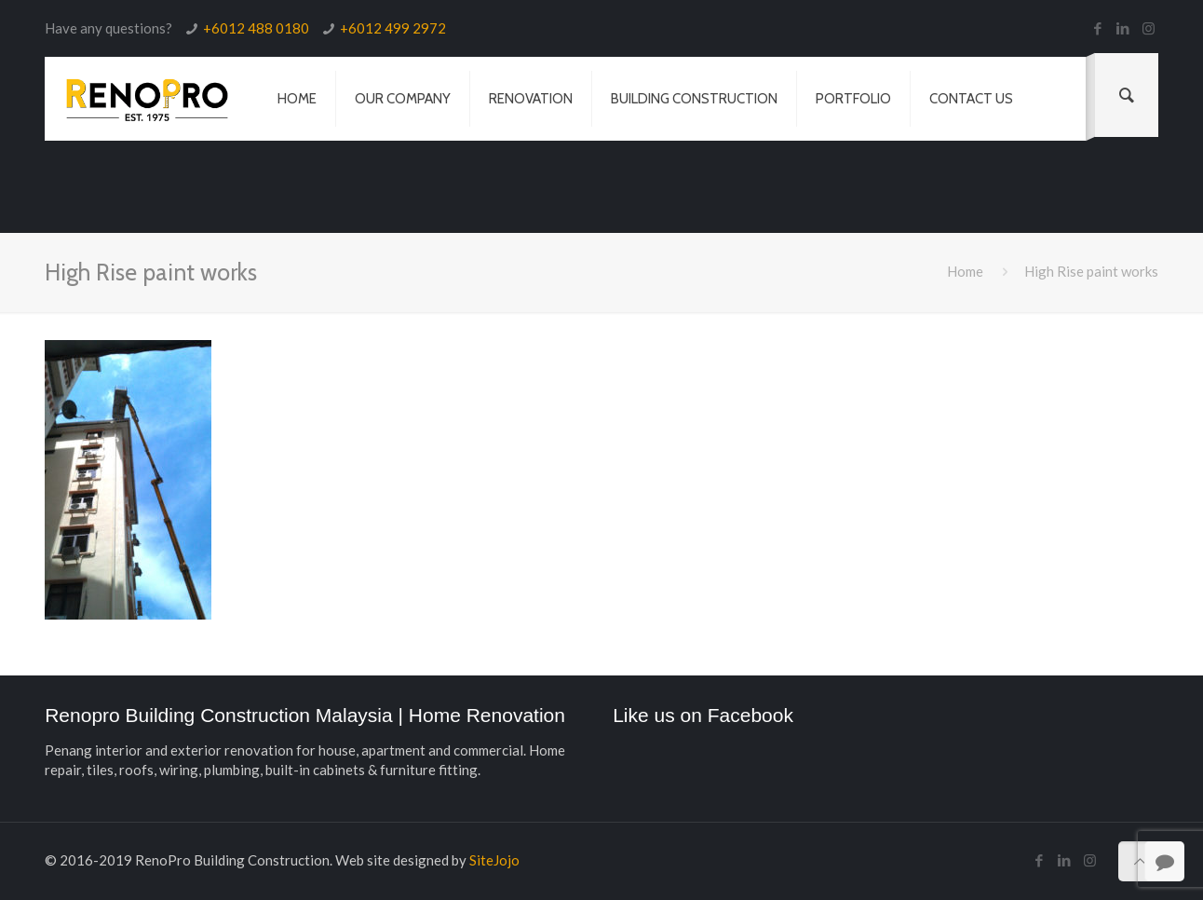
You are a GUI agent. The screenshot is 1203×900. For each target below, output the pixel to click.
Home (965, 271)
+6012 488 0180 (256, 28)
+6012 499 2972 (393, 28)
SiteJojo (494, 860)
